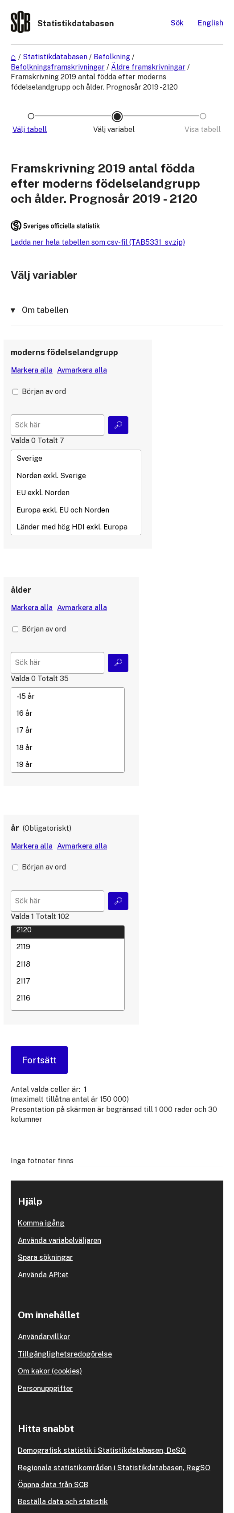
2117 (67, 980)
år (15, 827)
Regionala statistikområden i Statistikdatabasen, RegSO (114, 1468)
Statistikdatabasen (55, 57)
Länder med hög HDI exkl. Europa (76, 526)
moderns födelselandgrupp (64, 352)
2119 (67, 947)
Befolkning (112, 57)
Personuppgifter (45, 1388)
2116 (67, 998)
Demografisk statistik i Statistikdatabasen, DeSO (102, 1450)
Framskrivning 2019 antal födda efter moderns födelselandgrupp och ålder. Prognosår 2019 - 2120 (94, 82)
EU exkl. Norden (76, 492)
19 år (67, 764)
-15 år (67, 696)
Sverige (76, 458)
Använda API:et (43, 1275)
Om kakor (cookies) (50, 1371)
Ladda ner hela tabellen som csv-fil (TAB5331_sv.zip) (98, 242)
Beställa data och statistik (63, 1501)
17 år (67, 730)
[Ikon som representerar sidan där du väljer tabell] (31, 130)
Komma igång (41, 1223)
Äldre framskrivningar (148, 67)
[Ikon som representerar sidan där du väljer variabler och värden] (117, 130)
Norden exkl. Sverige (76, 475)
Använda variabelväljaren (59, 1240)
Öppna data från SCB (53, 1484)
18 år (67, 747)
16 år (67, 713)
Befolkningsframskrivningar (58, 67)
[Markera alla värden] (32, 370)
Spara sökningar (45, 1257)
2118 (67, 963)
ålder (21, 590)
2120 (67, 929)
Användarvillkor (44, 1337)
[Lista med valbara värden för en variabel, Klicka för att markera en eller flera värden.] (76, 492)
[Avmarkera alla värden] (82, 370)
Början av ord (44, 391)
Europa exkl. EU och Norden (76, 509)
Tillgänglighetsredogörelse (65, 1354)
